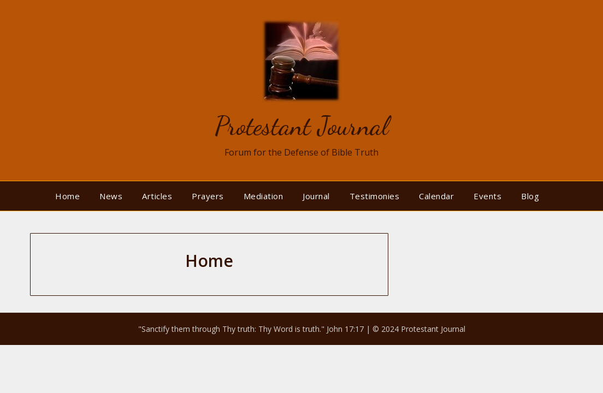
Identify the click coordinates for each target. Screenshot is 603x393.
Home (67, 195)
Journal (316, 195)
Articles (157, 195)
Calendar (436, 195)
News (110, 195)
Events (487, 195)
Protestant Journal (301, 125)
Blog (530, 195)
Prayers (208, 195)
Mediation (263, 195)
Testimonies (375, 195)
